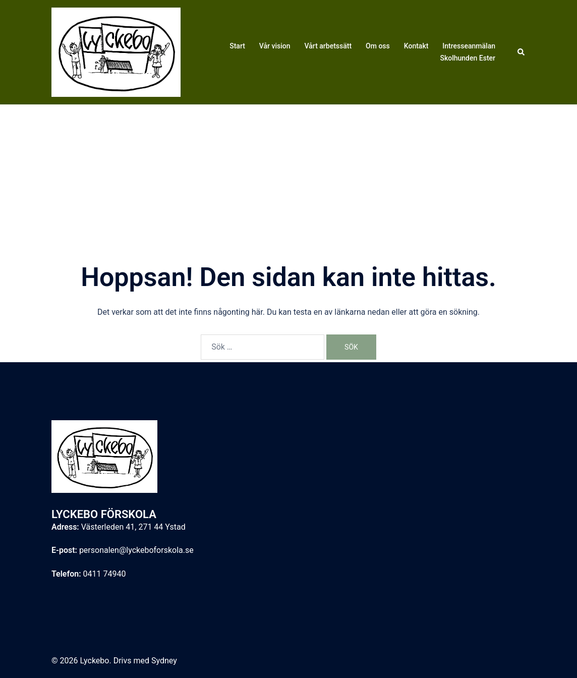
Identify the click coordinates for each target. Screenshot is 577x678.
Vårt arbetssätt (328, 46)
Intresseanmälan (468, 46)
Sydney (164, 660)
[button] (521, 52)
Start (237, 46)
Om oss (378, 46)
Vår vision (275, 46)
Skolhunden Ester (467, 58)
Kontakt (416, 46)
